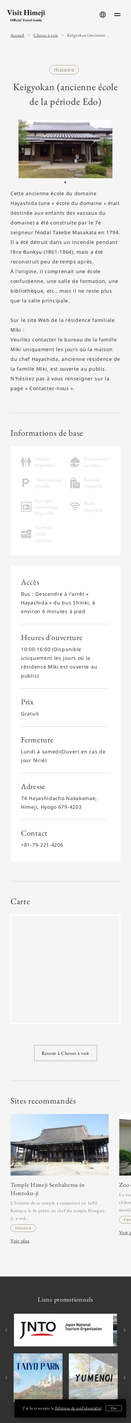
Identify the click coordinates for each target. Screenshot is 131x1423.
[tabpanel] (65, 149)
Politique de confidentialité (78, 1408)
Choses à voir (46, 35)
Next (124, 1330)
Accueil (17, 35)
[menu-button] (117, 14)
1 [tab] (65, 184)
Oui (114, 1408)
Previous (7, 1330)
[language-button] (102, 14)
